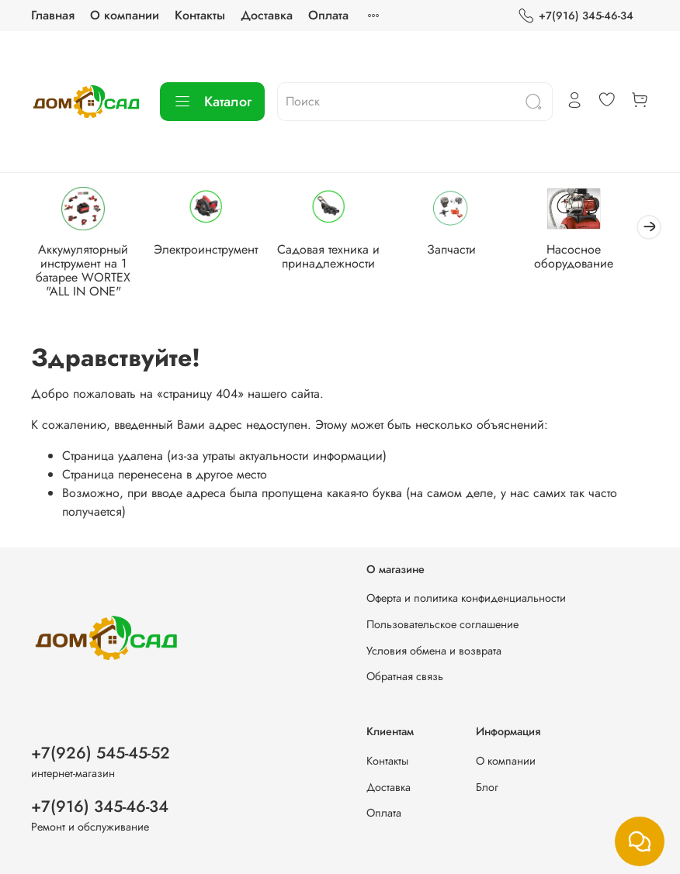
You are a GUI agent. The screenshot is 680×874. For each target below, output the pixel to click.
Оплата (328, 15)
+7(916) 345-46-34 (575, 16)
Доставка (267, 15)
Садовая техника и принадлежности (340, 258)
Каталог (212, 102)
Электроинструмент (213, 251)
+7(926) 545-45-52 (100, 753)
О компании (124, 15)
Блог (487, 787)
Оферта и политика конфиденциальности (466, 598)
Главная (53, 15)
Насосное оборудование (594, 258)
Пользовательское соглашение (442, 624)
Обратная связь (404, 677)
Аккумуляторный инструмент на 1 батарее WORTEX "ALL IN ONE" (85, 272)
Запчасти (467, 251)
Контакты (200, 15)
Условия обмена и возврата (433, 650)
